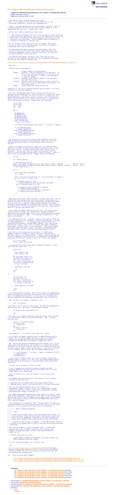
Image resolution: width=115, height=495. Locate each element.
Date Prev (11, 9)
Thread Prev (25, 9)
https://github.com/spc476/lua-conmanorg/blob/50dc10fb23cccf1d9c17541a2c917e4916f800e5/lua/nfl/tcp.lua (48, 459)
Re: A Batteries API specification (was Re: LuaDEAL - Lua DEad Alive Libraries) (39, 470)
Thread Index (49, 9)
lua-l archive (101, 7)
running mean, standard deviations (30, 482)
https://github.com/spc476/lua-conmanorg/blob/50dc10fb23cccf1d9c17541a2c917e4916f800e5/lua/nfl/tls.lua (48, 461)
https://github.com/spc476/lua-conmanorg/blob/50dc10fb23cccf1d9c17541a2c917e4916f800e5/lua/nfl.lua (47, 458)
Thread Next (33, 9)
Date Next (18, 9)
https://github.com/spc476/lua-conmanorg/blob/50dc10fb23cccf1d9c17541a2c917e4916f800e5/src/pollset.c (42, 62)
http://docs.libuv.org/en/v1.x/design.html (26, 448)
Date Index (41, 9)
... (28, 14)
